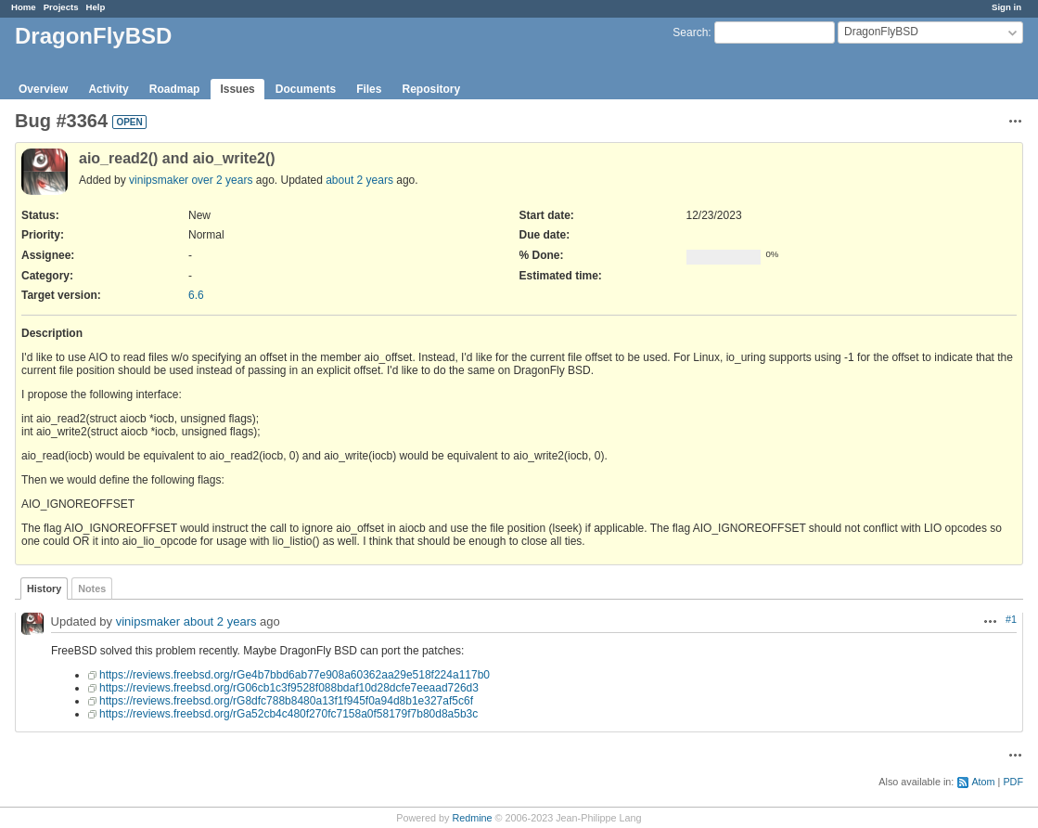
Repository (431, 89)
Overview (43, 89)
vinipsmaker (158, 180)
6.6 (196, 295)
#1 (1011, 619)
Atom (982, 781)
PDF (1013, 781)
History (44, 588)
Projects (61, 7)
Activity (108, 89)
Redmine (472, 817)
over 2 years (221, 180)
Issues (237, 89)
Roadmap (174, 89)
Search (690, 32)
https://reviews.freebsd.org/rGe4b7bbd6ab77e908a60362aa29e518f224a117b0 (294, 674)
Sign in (1006, 7)
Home (23, 7)
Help (96, 7)
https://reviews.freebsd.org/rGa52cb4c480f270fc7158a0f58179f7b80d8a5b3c (288, 713)
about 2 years (359, 180)
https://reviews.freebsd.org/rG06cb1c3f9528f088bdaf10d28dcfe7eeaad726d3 (289, 687)
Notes (92, 588)
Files (368, 89)
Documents (306, 89)
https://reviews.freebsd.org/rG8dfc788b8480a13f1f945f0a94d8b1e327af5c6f (286, 700)
